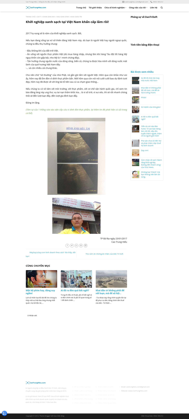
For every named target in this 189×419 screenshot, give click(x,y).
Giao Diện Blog (59, 416)
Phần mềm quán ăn (106, 395)
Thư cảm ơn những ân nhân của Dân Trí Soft (106, 254)
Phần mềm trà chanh (107, 391)
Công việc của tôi (138, 7)
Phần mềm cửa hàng (83, 391)
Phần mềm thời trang (83, 399)
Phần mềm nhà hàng (107, 399)
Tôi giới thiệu (95, 7)
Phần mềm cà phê (105, 387)
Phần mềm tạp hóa (82, 387)
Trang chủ (81, 7)
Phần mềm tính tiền (82, 403)
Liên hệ (153, 7)
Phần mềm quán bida (107, 403)
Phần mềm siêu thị (82, 395)
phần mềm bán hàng (52, 391)
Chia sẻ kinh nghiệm (115, 7)
